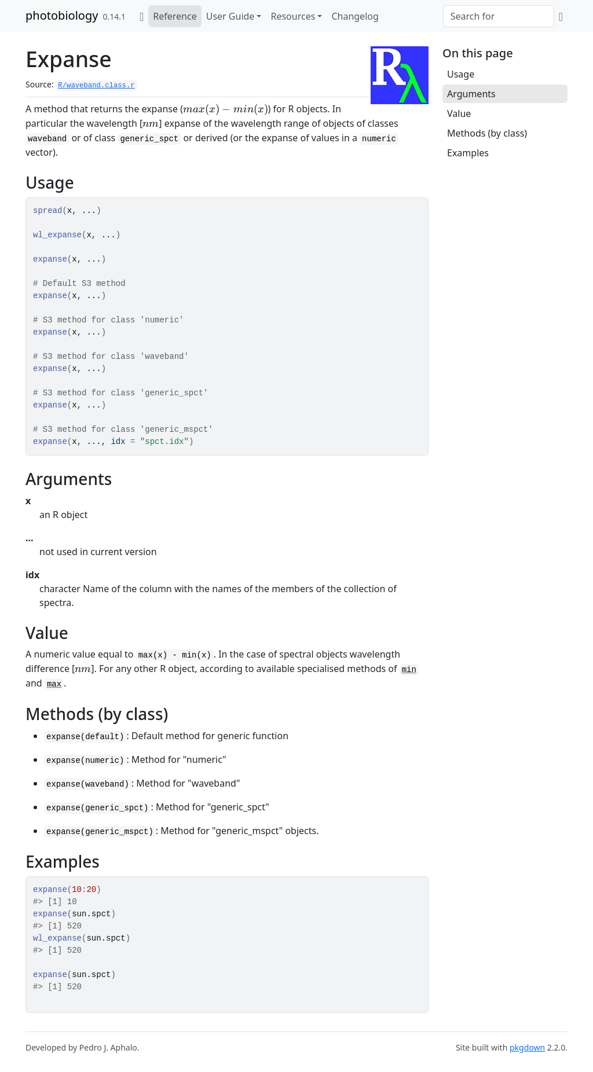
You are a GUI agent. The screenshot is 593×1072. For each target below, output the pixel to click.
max (54, 684)
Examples (468, 152)
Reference (174, 16)
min (409, 669)
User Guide (230, 16)
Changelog (354, 16)
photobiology (61, 15)
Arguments (471, 93)
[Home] (141, 16)
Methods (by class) (487, 133)
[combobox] (498, 16)
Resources (292, 16)
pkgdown (527, 1047)
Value (459, 113)
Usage (460, 74)
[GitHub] (561, 16)
